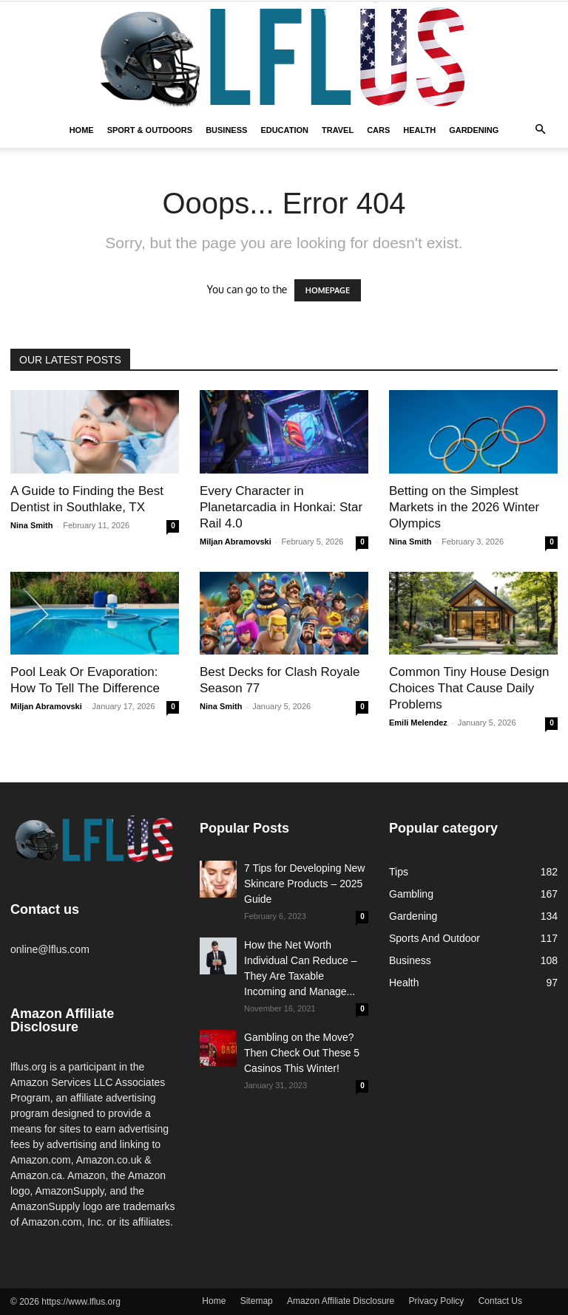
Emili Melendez (418, 722)
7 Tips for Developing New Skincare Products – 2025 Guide (304, 883)
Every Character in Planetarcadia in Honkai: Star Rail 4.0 (281, 507)
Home (82, 130)
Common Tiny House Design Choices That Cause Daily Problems (469, 688)
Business (226, 130)
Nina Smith (31, 525)
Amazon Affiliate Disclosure (340, 1301)
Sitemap (256, 1301)
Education (284, 130)
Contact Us (500, 1301)
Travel (338, 130)
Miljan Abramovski (235, 541)
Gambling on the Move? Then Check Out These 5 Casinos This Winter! (301, 1052)
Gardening (473, 130)
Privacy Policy (436, 1301)
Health (419, 130)
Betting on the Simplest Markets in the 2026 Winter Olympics (464, 507)
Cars (378, 130)
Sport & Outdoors (150, 130)
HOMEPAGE (327, 290)
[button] (540, 130)
